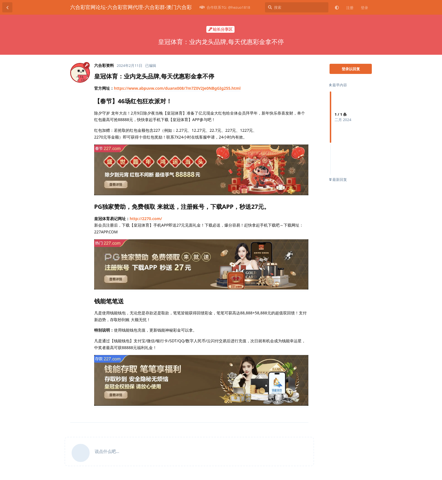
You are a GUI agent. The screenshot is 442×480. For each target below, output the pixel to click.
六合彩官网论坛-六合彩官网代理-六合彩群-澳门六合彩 (131, 7)
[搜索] (296, 7)
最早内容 (338, 84)
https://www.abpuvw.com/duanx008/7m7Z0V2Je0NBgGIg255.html (177, 88)
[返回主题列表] (7, 7)
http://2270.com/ (146, 218)
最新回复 (338, 179)
